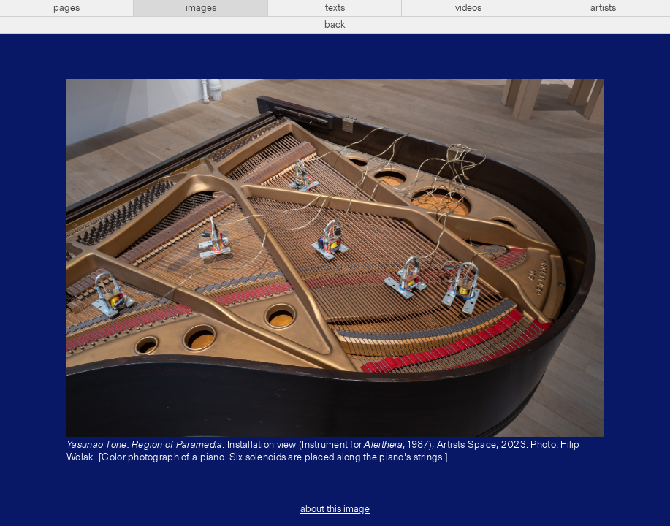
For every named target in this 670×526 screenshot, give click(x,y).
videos (468, 8)
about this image (335, 509)
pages (66, 8)
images (201, 8)
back (335, 25)
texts (335, 8)
